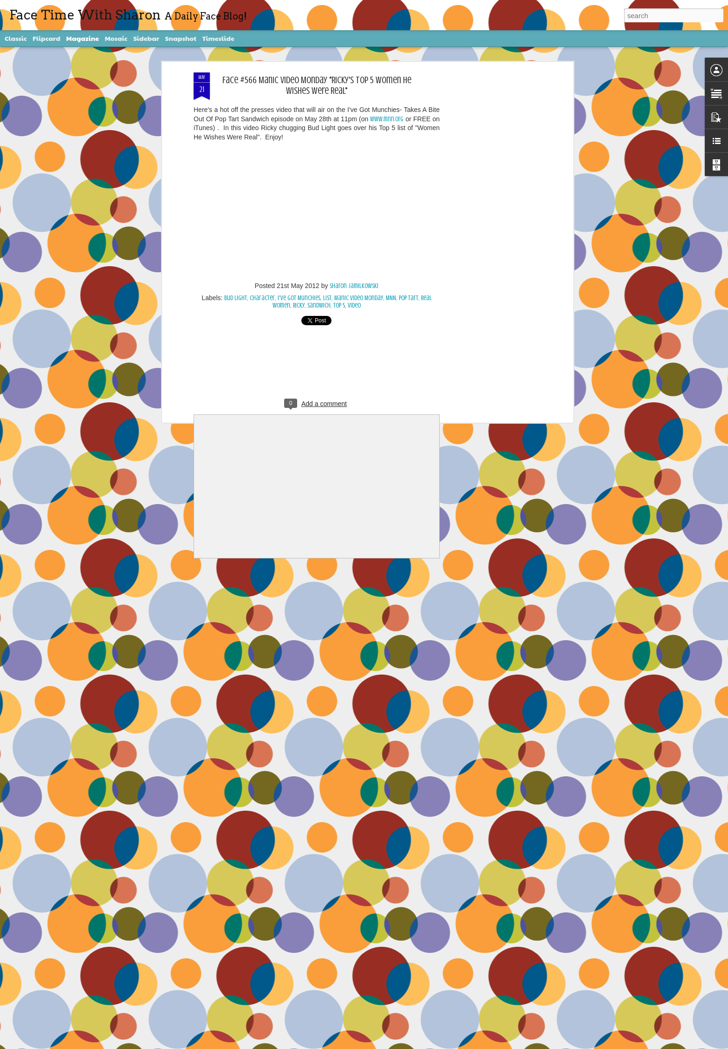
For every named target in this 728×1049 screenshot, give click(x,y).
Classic (16, 38)
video (354, 305)
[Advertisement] (490, 218)
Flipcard (46, 38)
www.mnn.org (386, 119)
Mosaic (116, 38)
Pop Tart (408, 298)
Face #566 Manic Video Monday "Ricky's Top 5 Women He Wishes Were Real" (316, 85)
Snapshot (180, 38)
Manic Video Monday (358, 298)
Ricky (299, 305)
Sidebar (146, 38)
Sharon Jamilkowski (354, 285)
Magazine (82, 38)
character (262, 298)
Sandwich (319, 305)
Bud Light (235, 298)
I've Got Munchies (299, 298)
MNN (391, 298)
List (327, 298)
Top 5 (339, 305)
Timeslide (218, 38)
